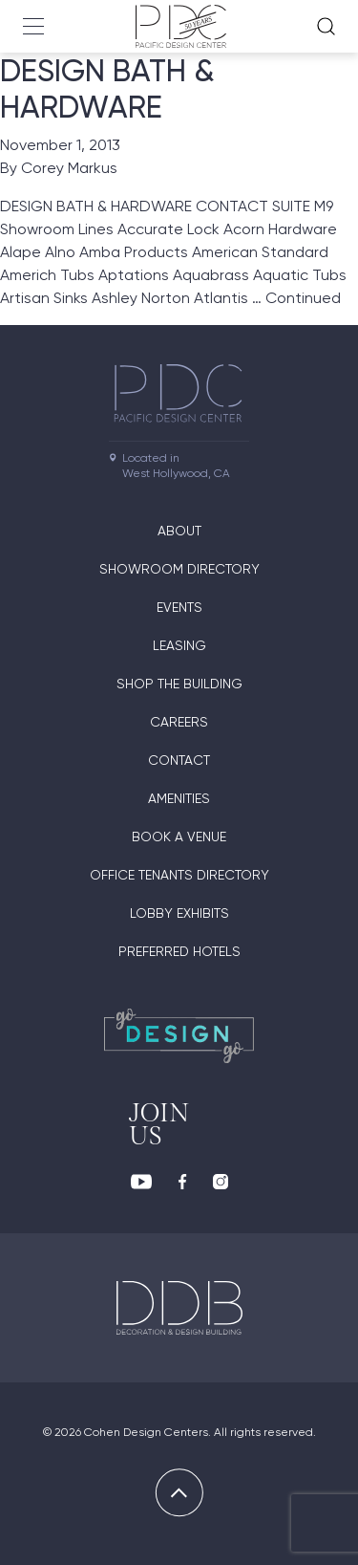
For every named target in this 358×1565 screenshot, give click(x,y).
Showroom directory (179, 568)
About (179, 530)
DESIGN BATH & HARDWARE (107, 89)
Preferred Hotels (179, 951)
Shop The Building (179, 683)
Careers (179, 721)
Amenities (179, 798)
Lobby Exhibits (179, 913)
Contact (179, 760)
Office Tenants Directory (179, 874)
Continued (303, 298)
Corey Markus (69, 168)
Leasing (179, 645)
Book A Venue (179, 836)
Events (179, 607)
